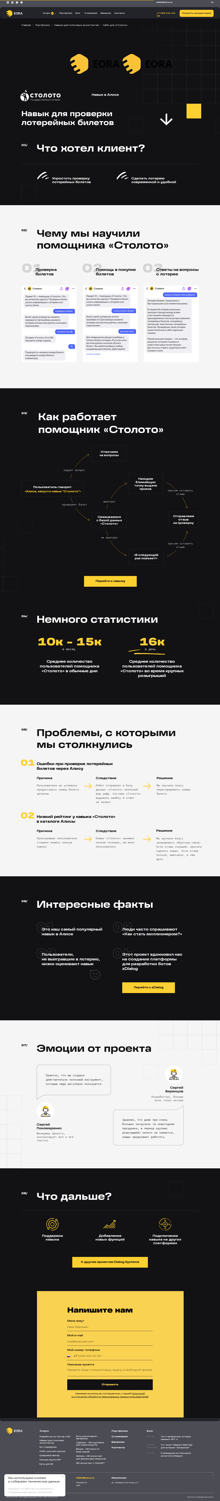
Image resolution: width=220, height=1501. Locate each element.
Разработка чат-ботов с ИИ (55, 1437)
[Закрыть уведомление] (63, 1476)
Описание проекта (80, 1365)
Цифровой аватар (50, 1456)
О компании (90, 13)
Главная (26, 25)
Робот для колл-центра (52, 1451)
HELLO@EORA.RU (164, 2)
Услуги (46, 13)
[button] (197, 13)
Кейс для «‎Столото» (115, 25)
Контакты (119, 13)
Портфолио (65, 13)
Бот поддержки (48, 1447)
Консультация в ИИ (50, 1460)
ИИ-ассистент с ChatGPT (90, 1463)
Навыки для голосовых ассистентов (76, 25)
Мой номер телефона (83, 1350)
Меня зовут (75, 1321)
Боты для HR (46, 1464)
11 (52, 13)
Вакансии (106, 13)
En (212, 2)
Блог (77, 13)
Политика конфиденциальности (200, 1497)
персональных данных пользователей (125, 1397)
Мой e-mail (75, 1335)
